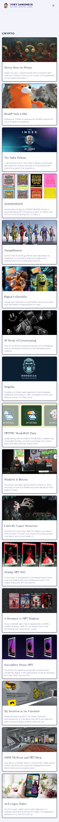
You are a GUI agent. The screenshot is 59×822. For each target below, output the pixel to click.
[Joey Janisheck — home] (18, 5)
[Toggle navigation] (53, 5)
